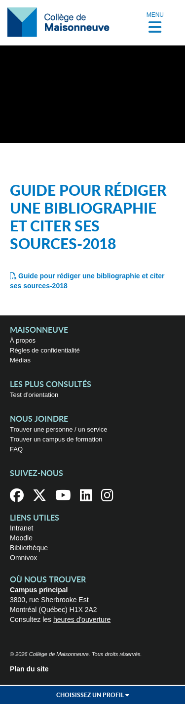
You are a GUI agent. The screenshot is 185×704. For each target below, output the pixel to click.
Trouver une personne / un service (59, 429)
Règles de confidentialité (45, 350)
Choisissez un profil (92, 695)
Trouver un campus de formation (56, 439)
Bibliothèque (29, 548)
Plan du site (29, 669)
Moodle (21, 538)
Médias (20, 360)
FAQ (16, 449)
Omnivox (23, 558)
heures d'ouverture (82, 619)
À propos (23, 340)
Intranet (21, 528)
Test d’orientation (34, 394)
